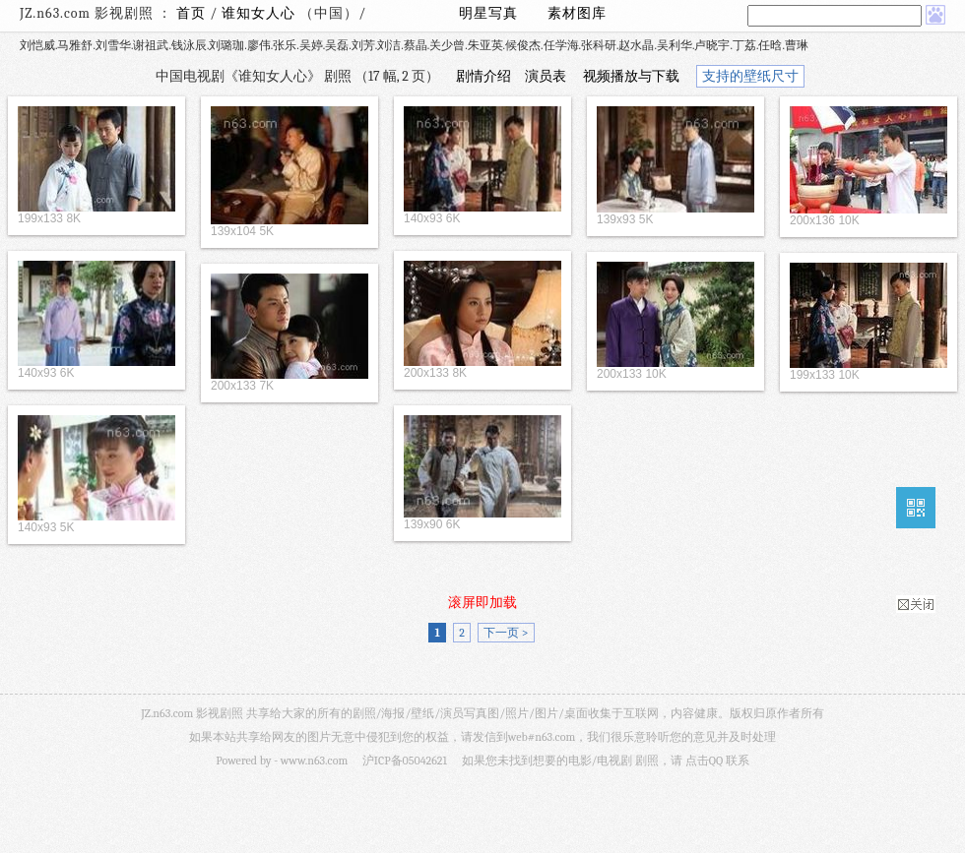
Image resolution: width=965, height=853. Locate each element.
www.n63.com (314, 760)
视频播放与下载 (631, 76)
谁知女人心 (260, 13)
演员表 (545, 76)
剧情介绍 (483, 76)
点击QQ (704, 760)
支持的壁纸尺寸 (750, 76)
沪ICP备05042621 (404, 760)
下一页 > (505, 633)
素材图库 (577, 13)
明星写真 (488, 13)
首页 (191, 13)
